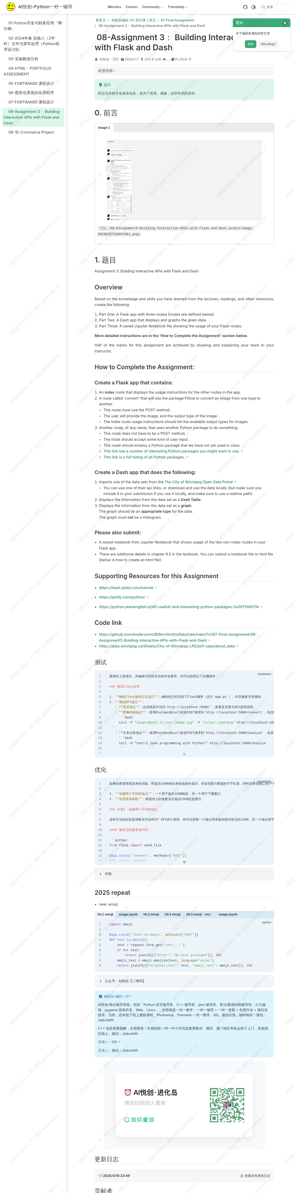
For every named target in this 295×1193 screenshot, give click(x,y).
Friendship (177, 8)
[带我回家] (39, 7)
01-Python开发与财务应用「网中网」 (33, 25)
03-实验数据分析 (21, 59)
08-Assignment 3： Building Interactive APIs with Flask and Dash (31, 117)
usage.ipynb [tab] (128, 914)
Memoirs (114, 7)
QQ (114, 1042)
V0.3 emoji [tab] (172, 914)
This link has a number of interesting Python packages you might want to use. (171, 451)
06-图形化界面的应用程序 (29, 92)
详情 (108, 874)
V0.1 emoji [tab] (105, 914)
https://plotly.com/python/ (122, 597)
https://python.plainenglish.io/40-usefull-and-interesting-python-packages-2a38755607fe (179, 606)
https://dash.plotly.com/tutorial (126, 587)
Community (151, 8)
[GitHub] (245, 7)
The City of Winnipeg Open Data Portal (198, 482)
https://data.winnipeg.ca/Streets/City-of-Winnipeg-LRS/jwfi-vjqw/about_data (167, 646)
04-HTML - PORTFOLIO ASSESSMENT (27, 71)
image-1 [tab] (104, 127)
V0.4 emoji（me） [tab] (199, 914)
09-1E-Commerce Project (29, 132)
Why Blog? (268, 44)
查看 (251, 44)
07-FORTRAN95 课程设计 (29, 102)
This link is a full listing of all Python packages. (144, 457)
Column (132, 7)
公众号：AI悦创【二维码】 (125, 981)
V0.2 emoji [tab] (151, 914)
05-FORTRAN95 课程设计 (29, 83)
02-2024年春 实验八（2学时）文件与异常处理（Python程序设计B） (31, 44)
